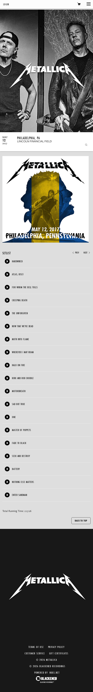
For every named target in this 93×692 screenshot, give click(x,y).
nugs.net (55, 672)
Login (6, 4)
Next (87, 252)
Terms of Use (36, 647)
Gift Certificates (59, 653)
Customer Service (35, 653)
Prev (75, 252)
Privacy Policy (56, 647)
